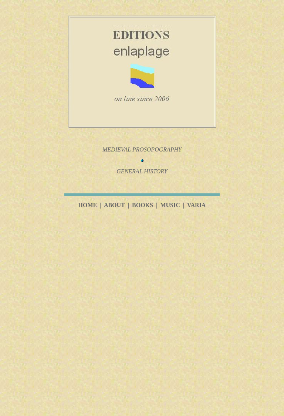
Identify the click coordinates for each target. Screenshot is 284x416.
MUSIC (170, 205)
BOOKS (142, 205)
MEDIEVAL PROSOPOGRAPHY (142, 149)
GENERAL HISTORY (141, 171)
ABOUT (114, 205)
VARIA (196, 205)
